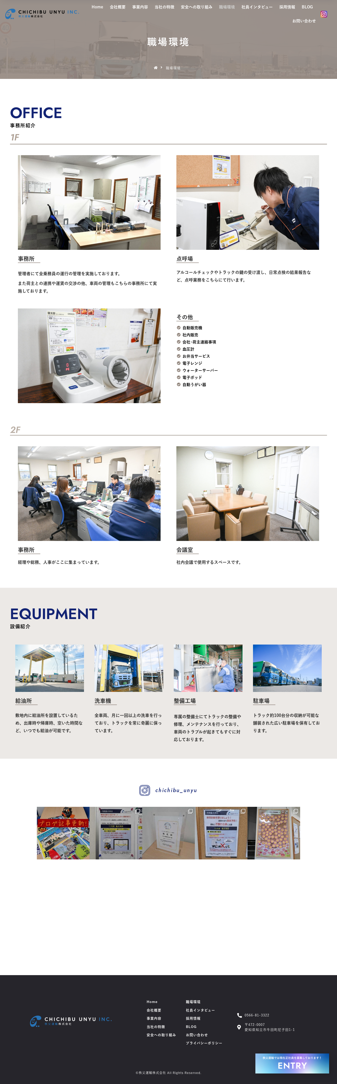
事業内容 (140, 7)
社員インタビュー (257, 7)
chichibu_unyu (176, 790)
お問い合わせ (304, 21)
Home (97, 7)
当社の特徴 (164, 7)
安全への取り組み (196, 7)
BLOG (307, 7)
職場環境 (227, 7)
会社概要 (118, 7)
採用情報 (287, 7)
